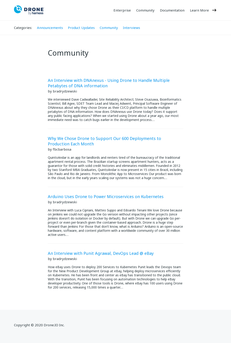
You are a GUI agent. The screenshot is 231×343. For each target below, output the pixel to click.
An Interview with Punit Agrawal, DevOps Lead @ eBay (101, 253)
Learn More (203, 10)
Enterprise (122, 10)
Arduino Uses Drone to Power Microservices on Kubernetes (106, 196)
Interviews (131, 27)
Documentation (172, 10)
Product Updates (81, 27)
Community (145, 10)
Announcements (50, 27)
